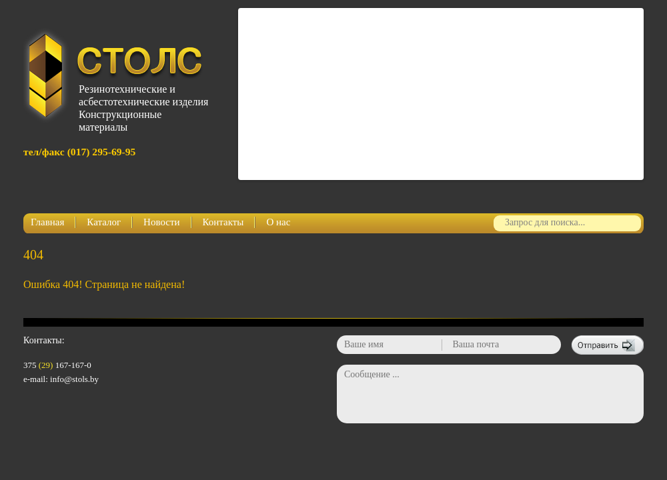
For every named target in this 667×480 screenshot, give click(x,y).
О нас (278, 222)
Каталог (104, 222)
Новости (161, 222)
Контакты (223, 222)
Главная (47, 222)
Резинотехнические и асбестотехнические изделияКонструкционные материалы (141, 103)
